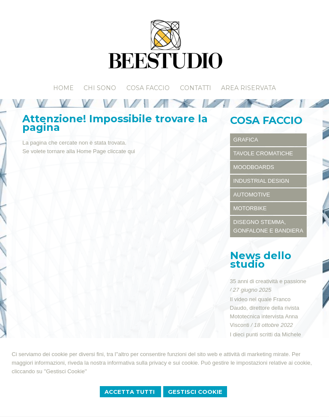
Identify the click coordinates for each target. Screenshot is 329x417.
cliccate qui (121, 151)
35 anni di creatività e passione (268, 281)
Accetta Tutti (130, 391)
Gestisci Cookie (195, 391)
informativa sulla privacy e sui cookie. (154, 363)
